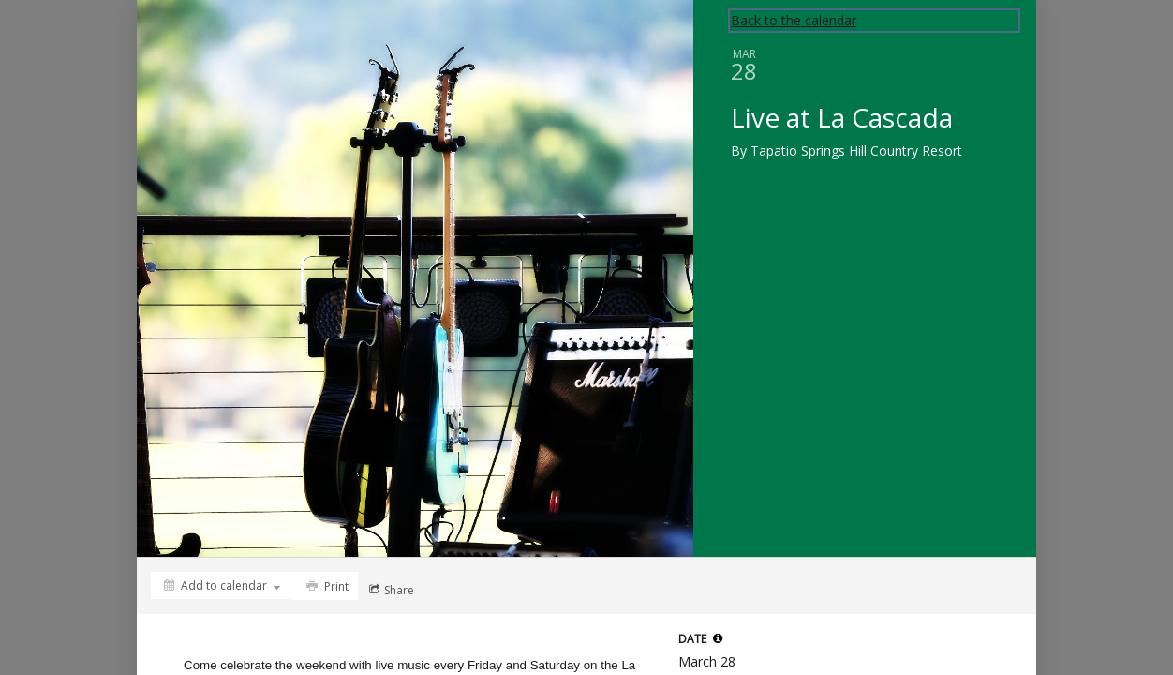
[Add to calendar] (222, 585)
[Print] (325, 586)
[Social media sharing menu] (390, 590)
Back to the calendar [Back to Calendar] (793, 20)
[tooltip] (717, 638)
